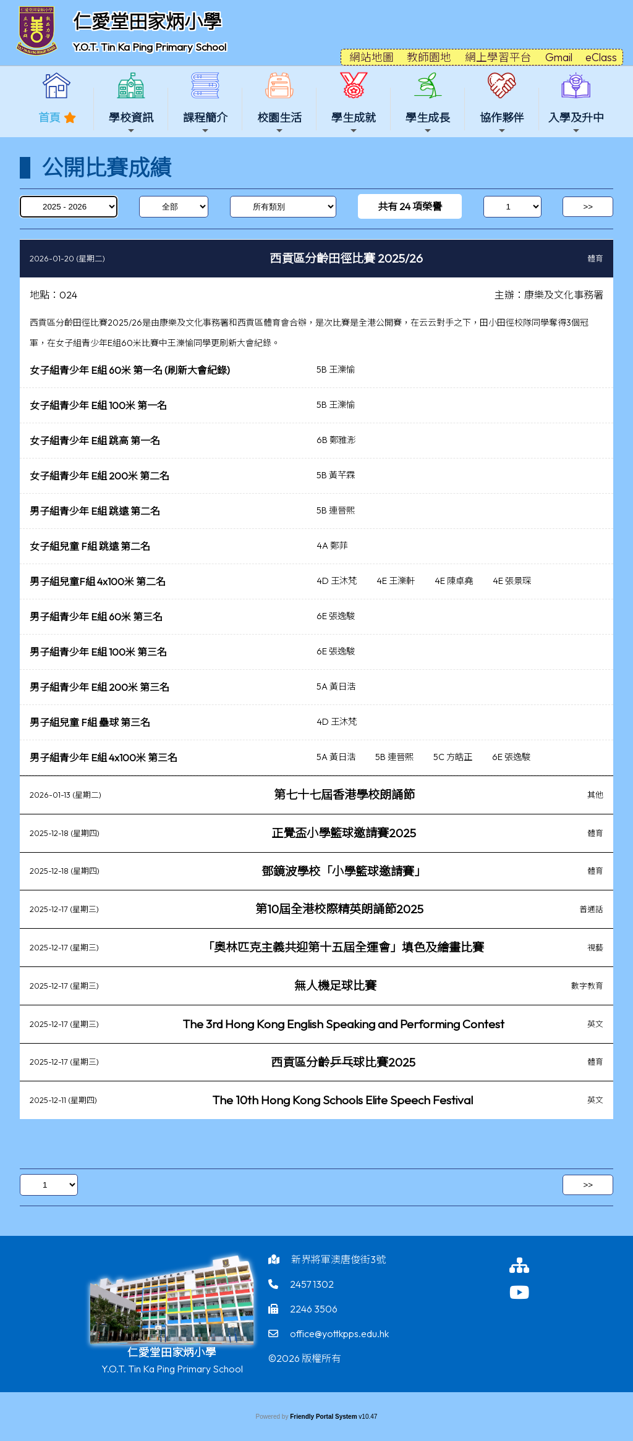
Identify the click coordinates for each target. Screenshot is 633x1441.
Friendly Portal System (324, 1416)
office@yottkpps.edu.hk (339, 1333)
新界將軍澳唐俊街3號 (338, 1259)
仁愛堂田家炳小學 (147, 21)
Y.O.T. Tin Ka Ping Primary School (149, 46)
